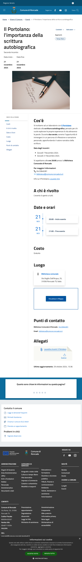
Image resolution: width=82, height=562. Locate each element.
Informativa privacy (48, 516)
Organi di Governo (8, 470)
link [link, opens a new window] (61, 549)
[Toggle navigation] (4, 10)
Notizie (64, 470)
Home (5, 19)
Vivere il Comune (16, 19)
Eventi (27, 19)
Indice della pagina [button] (12, 117)
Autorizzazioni (46, 496)
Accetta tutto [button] (32, 554)
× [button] (79, 539)
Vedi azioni (71, 29)
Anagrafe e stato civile (29, 471)
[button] (41, 558)
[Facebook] (54, 10)
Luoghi (64, 485)
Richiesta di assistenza (29, 522)
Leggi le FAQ (26, 519)
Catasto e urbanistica (29, 483)
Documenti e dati (7, 490)
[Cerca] (77, 10)
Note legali (45, 519)
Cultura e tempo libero (29, 474)
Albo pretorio (46, 513)
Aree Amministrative (9, 473)
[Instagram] (65, 10)
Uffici (3, 476)
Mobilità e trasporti (28, 486)
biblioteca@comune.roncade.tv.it (50, 174)
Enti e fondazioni (7, 479)
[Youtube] (59, 10)
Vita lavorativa (26, 477)
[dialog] (41, 549)
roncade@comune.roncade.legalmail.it (15, 536)
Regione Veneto (9, 3)
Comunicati (66, 473)
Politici (3, 482)
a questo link (55, 178)
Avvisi (64, 476)
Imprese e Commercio (29, 480)
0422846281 (63, 327)
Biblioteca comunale (49, 273)
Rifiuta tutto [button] (50, 553)
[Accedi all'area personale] (73, 3)
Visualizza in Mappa (56, 298)
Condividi (60, 29)
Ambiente (45, 487)
